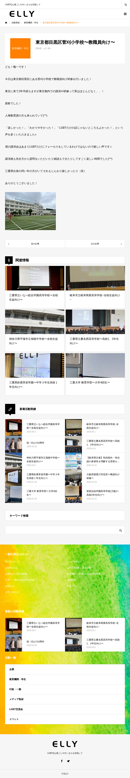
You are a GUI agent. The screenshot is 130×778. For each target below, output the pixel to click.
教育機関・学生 (17, 679)
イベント (14, 719)
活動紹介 (71, 580)
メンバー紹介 (74, 561)
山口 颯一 (47, 48)
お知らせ (10, 586)
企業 (11, 669)
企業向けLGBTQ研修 (16, 573)
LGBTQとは (11, 567)
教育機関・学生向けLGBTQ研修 (84, 573)
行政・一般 (15, 689)
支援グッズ (73, 586)
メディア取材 (16, 699)
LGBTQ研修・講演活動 (79, 567)
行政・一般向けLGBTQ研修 (19, 580)
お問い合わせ (12, 592)
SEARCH (125, 4)
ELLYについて (12, 561)
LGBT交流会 (16, 709)
